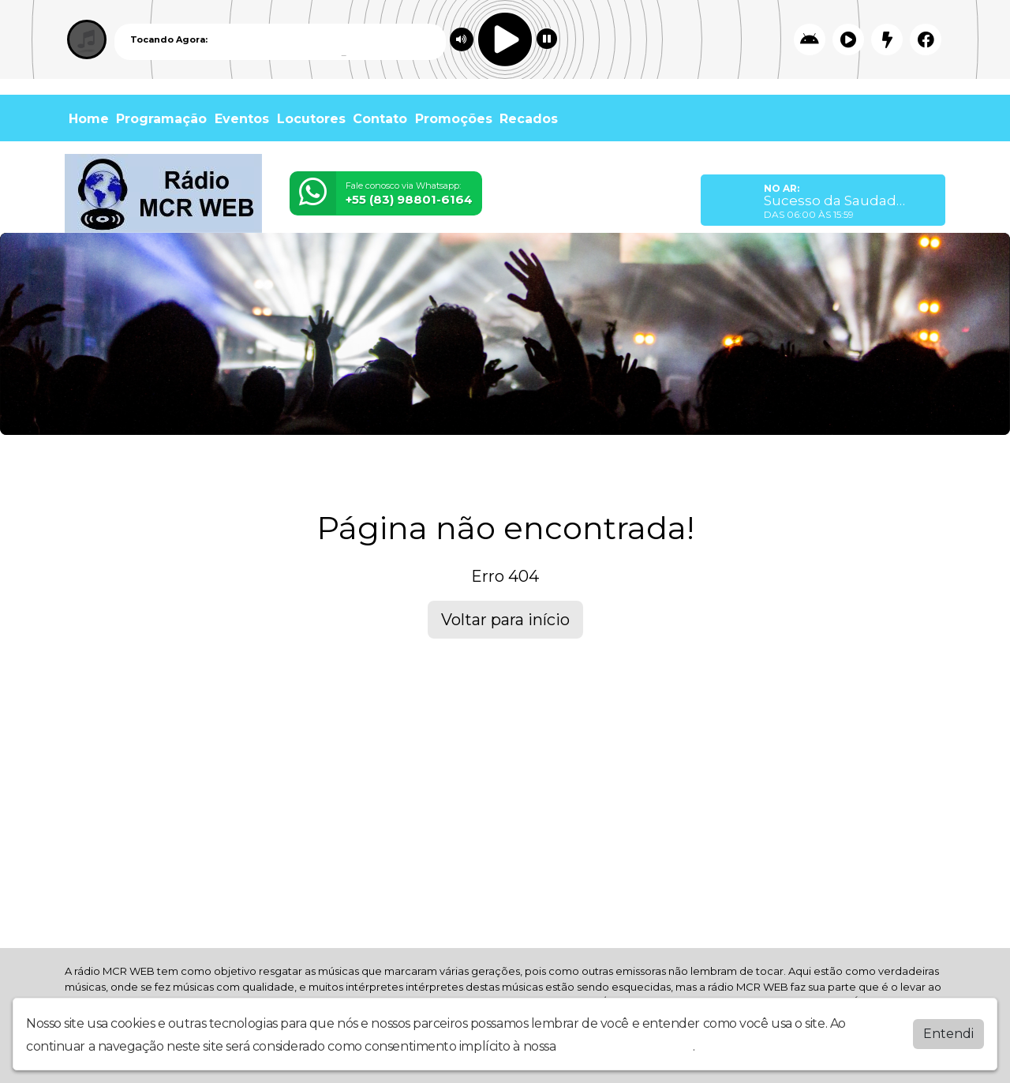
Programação (161, 118)
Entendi (948, 1033)
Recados (528, 118)
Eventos (242, 118)
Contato (380, 118)
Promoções (453, 118)
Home (89, 118)
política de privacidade (626, 1046)
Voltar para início (505, 619)
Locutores (311, 118)
